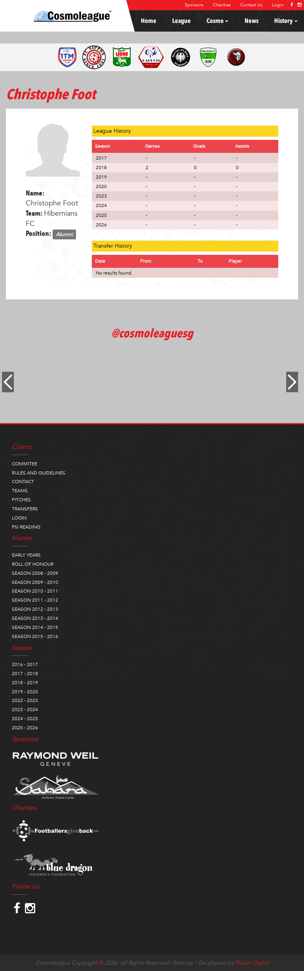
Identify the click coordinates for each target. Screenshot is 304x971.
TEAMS (20, 490)
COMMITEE (24, 464)
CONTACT (23, 481)
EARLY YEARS (26, 555)
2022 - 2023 (25, 700)
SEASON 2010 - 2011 (35, 591)
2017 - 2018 (25, 673)
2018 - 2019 (25, 682)
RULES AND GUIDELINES (38, 473)
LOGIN (19, 518)
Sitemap (183, 963)
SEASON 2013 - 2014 (35, 618)
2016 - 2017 (25, 664)
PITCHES (21, 500)
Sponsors (194, 5)
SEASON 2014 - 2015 (35, 627)
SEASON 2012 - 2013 (35, 609)
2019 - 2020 (25, 692)
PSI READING (26, 527)
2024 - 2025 (25, 718)
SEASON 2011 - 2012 (35, 600)
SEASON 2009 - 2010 (35, 582)
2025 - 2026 (25, 727)
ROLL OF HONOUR (32, 564)
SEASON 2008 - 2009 (35, 573)
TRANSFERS (25, 509)
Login (277, 5)
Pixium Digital (252, 963)
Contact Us (251, 5)
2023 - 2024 (25, 709)
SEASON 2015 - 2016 (35, 636)
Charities (222, 5)
